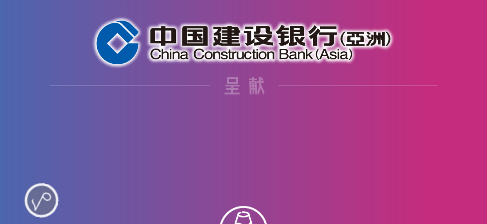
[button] (241, 212)
